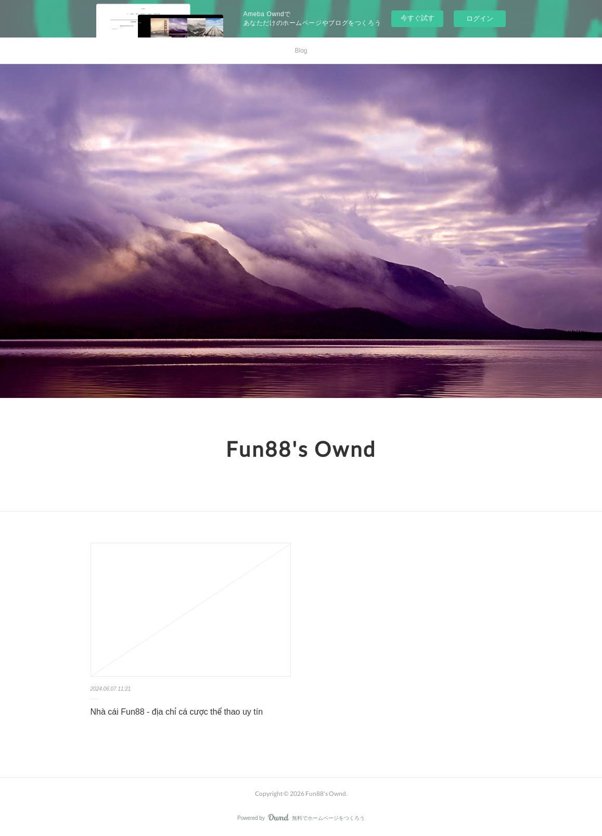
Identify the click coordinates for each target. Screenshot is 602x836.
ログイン (479, 18)
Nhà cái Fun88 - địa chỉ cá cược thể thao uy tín (177, 711)
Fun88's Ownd (301, 448)
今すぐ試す (417, 18)
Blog (300, 50)
